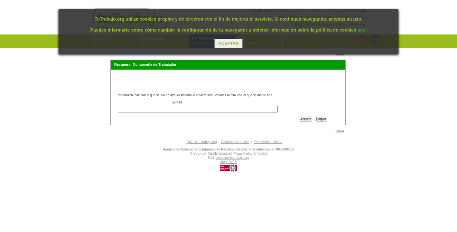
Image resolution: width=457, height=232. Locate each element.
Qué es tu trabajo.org (202, 142)
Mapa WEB (228, 162)
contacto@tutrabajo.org (232, 158)
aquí (362, 30)
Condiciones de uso (235, 142)
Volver (339, 54)
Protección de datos (268, 142)
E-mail (177, 102)
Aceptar (228, 43)
